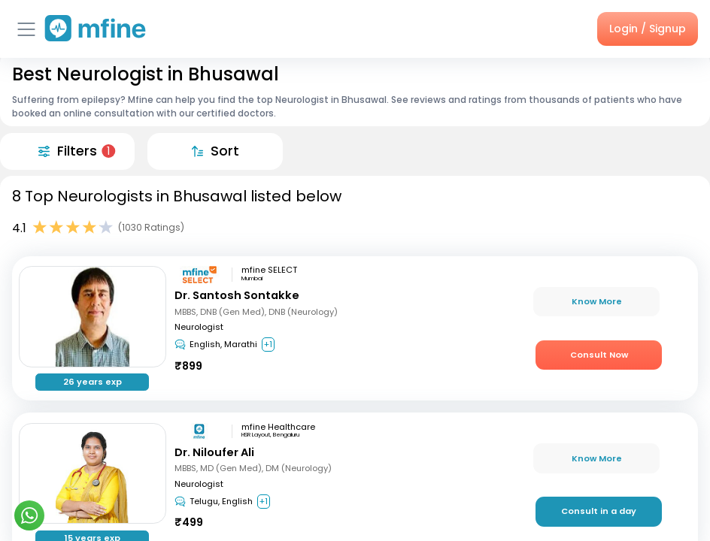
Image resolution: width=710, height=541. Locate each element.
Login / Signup (647, 28)
